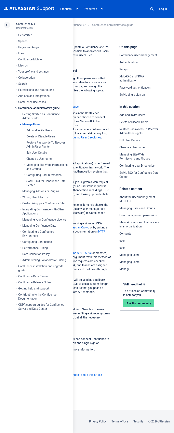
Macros (23, 65)
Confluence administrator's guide (39, 108)
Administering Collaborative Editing (44, 260)
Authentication (128, 62)
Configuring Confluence (37, 241)
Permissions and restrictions (36, 89)
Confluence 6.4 (25, 24)
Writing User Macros (35, 197)
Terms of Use (119, 421)
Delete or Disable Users (40, 136)
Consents (125, 233)
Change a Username (39, 158)
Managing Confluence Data (39, 225)
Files (21, 53)
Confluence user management (138, 55)
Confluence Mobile (30, 59)
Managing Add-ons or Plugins (40, 191)
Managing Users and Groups (137, 208)
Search (152, 9)
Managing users (129, 254)
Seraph (123, 69)
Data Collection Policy (36, 254)
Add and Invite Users (39, 130)
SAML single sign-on (132, 94)
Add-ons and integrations (34, 96)
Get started (25, 35)
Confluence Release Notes (34, 282)
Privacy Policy (97, 421)
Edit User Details (36, 152)
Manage (124, 269)
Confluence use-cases (32, 102)
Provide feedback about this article (80, 374)
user (122, 240)
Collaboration (26, 77)
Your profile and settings (33, 71)
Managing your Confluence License (44, 219)
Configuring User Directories (44, 175)
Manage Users (31, 124)
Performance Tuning (35, 248)
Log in (163, 9)
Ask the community (138, 303)
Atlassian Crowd (79, 227)
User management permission (138, 215)
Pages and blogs (28, 47)
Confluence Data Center (33, 276)
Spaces (22, 41)
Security (138, 421)
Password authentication (134, 87)
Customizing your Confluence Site (43, 203)
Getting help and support (33, 288)
